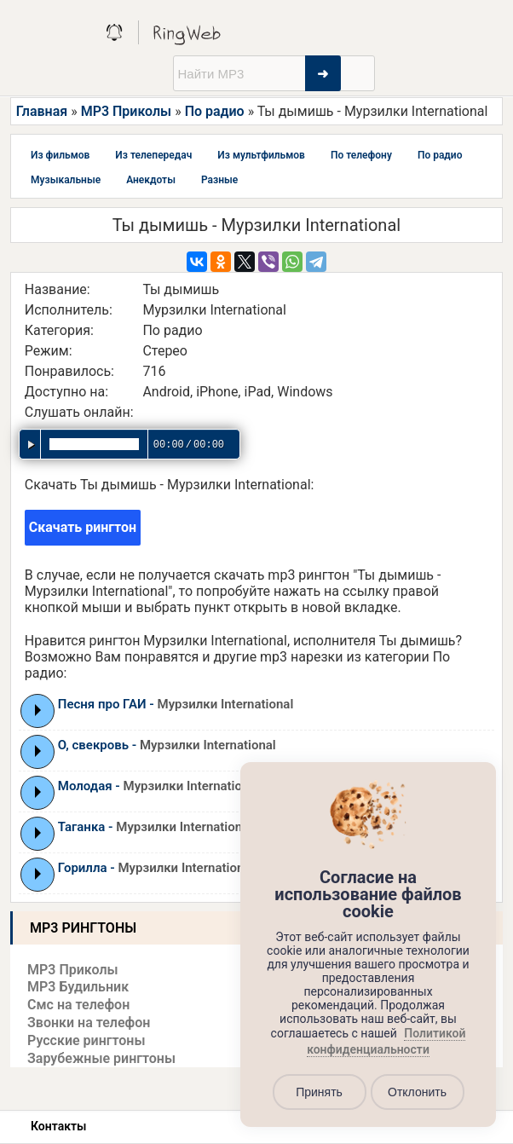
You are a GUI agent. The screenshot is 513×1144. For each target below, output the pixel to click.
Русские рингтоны (86, 1040)
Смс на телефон (78, 1005)
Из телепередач (153, 155)
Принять (319, 1092)
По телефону (361, 155)
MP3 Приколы (126, 111)
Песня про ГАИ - (176, 704)
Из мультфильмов (261, 155)
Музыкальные (66, 180)
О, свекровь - (167, 745)
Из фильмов (60, 155)
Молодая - (159, 786)
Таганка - (155, 827)
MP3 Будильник (78, 987)
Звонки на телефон (88, 1022)
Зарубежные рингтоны (101, 1058)
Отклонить (417, 1092)
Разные (219, 180)
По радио (215, 111)
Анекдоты (151, 180)
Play (38, 710)
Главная (41, 111)
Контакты (58, 1126)
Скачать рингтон (82, 527)
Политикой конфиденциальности (386, 1041)
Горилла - (156, 867)
